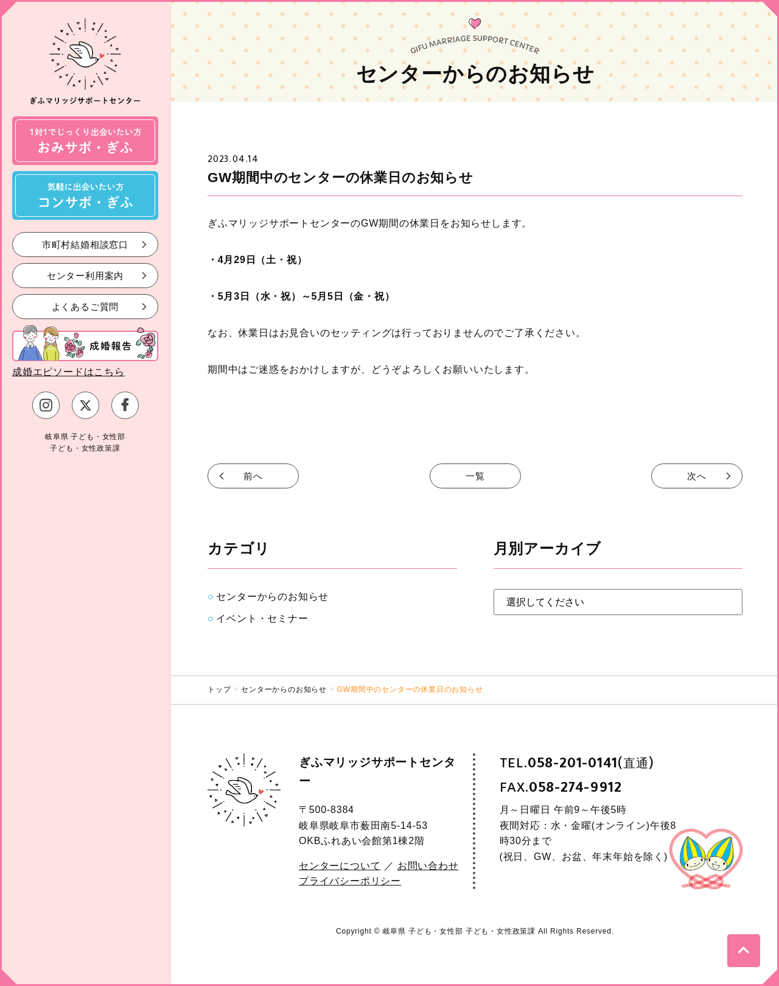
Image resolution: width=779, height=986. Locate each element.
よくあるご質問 (85, 306)
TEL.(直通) (577, 763)
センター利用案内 (85, 275)
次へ (697, 476)
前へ (253, 476)
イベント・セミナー (262, 618)
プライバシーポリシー (350, 881)
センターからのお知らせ (272, 596)
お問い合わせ (428, 866)
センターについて (339, 866)
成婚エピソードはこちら (68, 372)
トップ (219, 689)
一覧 (475, 476)
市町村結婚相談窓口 (85, 244)
